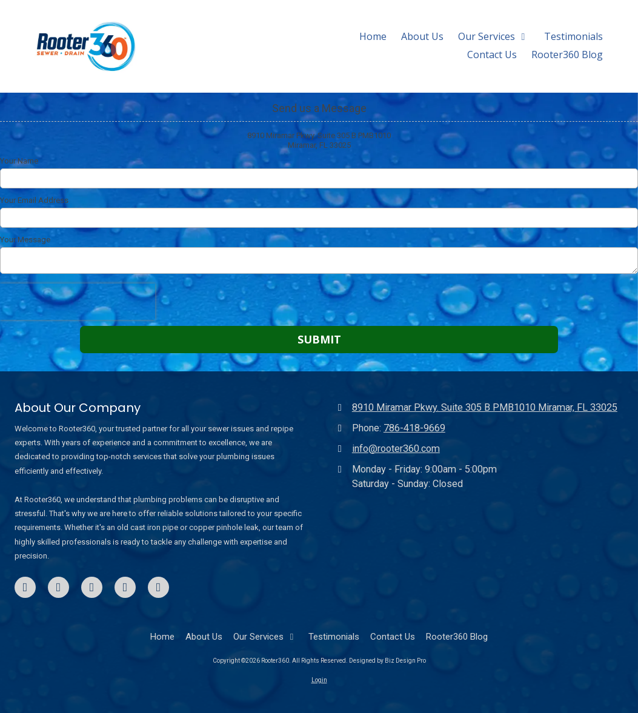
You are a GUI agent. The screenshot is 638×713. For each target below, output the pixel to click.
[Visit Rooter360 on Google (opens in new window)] (91, 587)
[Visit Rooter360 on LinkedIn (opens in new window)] (58, 587)
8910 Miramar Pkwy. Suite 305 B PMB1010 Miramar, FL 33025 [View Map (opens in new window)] (484, 407)
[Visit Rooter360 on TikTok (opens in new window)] (125, 587)
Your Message (25, 239)
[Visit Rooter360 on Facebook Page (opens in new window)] (25, 587)
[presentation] (77, 302)
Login (319, 680)
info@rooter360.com (396, 448)
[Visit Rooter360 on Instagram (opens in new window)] (158, 587)
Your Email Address (34, 200)
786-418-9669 (414, 428)
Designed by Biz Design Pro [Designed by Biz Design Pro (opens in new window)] (387, 660)
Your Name (19, 160)
